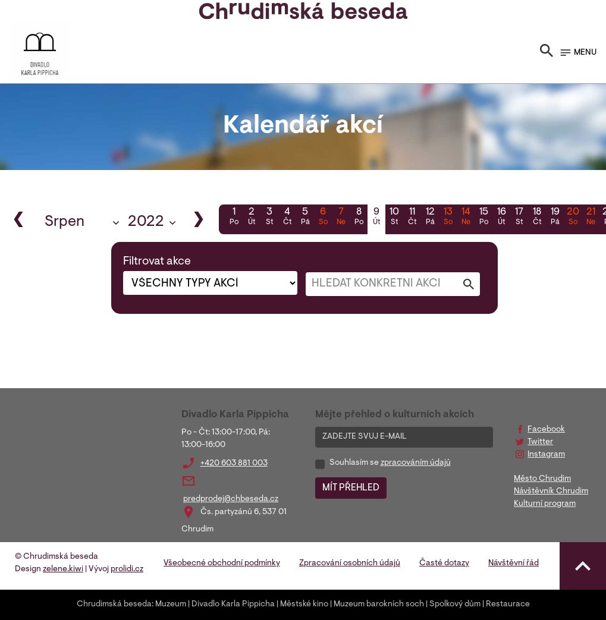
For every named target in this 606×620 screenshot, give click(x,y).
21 (590, 217)
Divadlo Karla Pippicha (233, 604)
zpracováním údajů (416, 463)
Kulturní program (545, 504)
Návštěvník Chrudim (551, 491)
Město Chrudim (542, 479)
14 (466, 217)
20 (573, 217)
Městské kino (304, 604)
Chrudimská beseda (114, 604)
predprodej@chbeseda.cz (230, 499)
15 (483, 217)
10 (394, 217)
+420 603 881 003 (234, 464)
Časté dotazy (444, 563)
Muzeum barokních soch (379, 604)
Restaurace (508, 604)
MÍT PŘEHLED (350, 488)
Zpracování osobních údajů (349, 563)
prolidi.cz (127, 569)
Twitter (540, 442)
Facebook (546, 430)
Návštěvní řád (513, 563)
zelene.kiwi (63, 569)
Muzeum (170, 604)
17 (519, 217)
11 (412, 217)
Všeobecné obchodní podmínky (222, 563)
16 (501, 217)
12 (430, 217)
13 (448, 217)
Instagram (546, 455)
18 (537, 217)
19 (555, 217)
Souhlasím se (390, 463)
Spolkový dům (455, 604)
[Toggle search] (546, 52)
